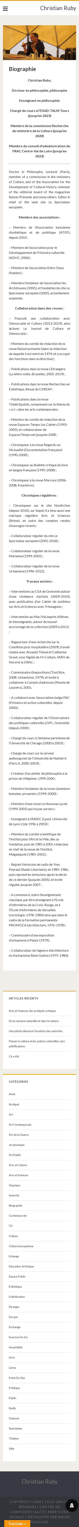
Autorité (14, 1195)
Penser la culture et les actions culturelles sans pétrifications (37, 1043)
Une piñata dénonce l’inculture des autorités (36, 1031)
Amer (12, 1094)
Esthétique (15, 1286)
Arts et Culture (18, 1165)
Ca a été (14, 1056)
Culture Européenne (21, 1246)
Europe (13, 1317)
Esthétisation (17, 1296)
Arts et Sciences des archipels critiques (32, 1011)
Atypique (14, 1185)
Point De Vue (17, 1378)
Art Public (15, 1155)
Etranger (14, 1307)
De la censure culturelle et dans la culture (34, 1021)
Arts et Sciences (18, 1175)
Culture (13, 1236)
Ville (11, 1448)
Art (11, 1114)
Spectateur (15, 1428)
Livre (12, 1357)
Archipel (14, 1104)
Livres (12, 1367)
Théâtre (14, 1438)
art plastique (16, 1145)
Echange (14, 1256)
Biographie (15, 1205)
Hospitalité (15, 1347)
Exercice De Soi (18, 1337)
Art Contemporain (20, 1124)
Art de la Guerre (19, 1134)
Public (12, 1398)
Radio (12, 1408)
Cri (10, 1225)
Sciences (14, 1418)
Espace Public (17, 1276)
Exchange (14, 1327)
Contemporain (18, 1215)
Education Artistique (21, 1266)
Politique (14, 1388)
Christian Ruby (58, 8)
